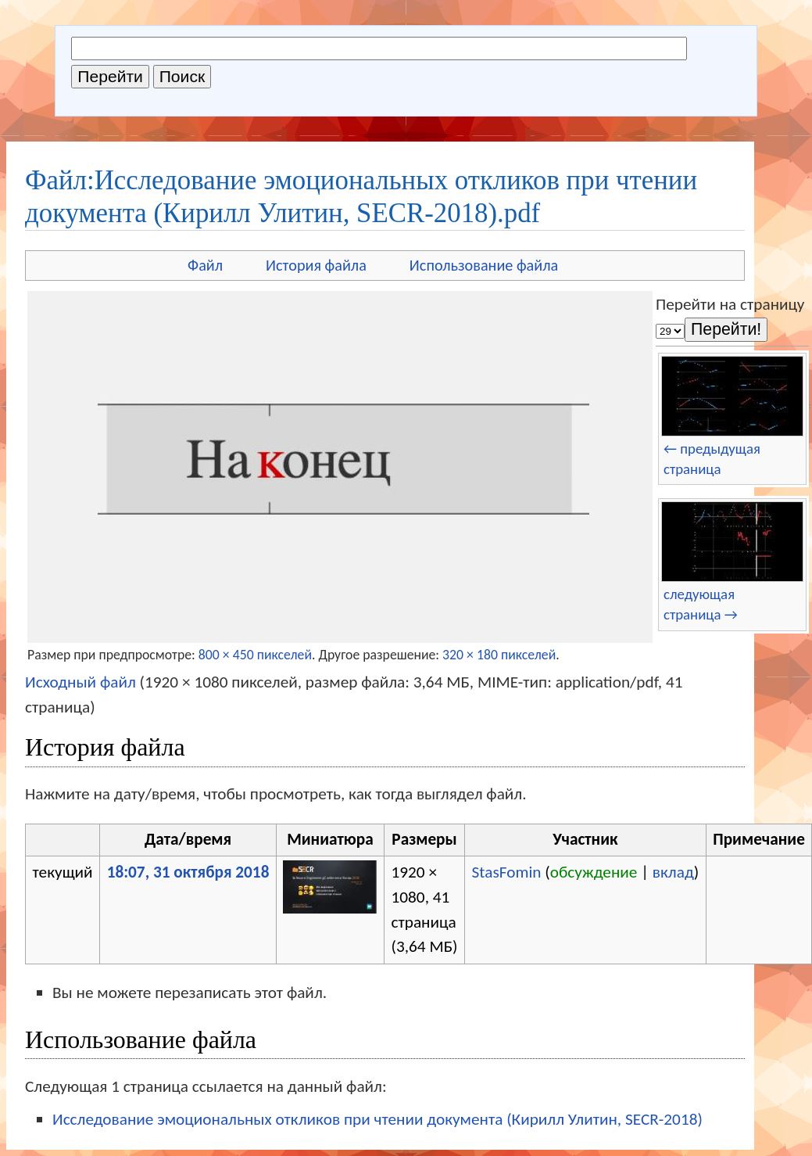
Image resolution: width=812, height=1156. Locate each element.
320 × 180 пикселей (499, 654)
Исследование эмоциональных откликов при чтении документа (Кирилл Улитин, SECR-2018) (377, 1119)
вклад (673, 872)
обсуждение (594, 872)
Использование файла (484, 265)
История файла (316, 265)
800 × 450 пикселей (255, 654)
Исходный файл (80, 682)
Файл (205, 265)
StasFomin (507, 872)
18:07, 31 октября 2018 (188, 872)
